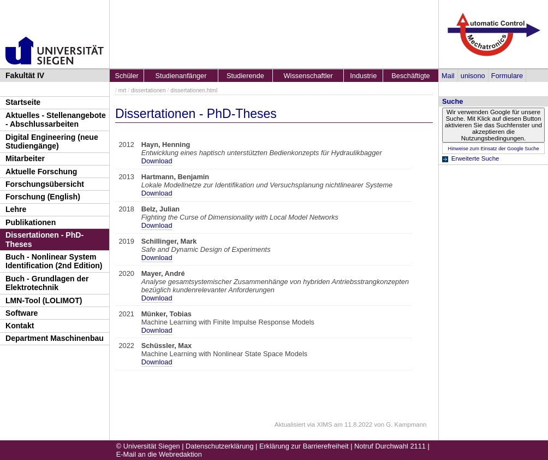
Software (21, 313)
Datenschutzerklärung (219, 446)
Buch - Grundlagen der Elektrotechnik (47, 283)
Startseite (22, 102)
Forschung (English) (42, 196)
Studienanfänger (181, 76)
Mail (448, 76)
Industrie (363, 76)
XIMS (324, 424)
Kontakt (19, 325)
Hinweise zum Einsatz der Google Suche (493, 148)
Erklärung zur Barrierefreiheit (304, 446)
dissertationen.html (193, 90)
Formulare (507, 76)
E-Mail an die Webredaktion (159, 454)
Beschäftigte (410, 76)
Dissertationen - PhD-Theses (44, 240)
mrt (122, 90)
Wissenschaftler (308, 76)
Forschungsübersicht (44, 184)
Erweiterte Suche (475, 158)
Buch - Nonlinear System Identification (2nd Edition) (54, 261)
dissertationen (148, 90)
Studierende (245, 76)
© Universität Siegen (148, 446)
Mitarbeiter (25, 158)
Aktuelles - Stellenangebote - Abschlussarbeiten (55, 120)
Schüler (126, 76)
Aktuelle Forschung (41, 171)
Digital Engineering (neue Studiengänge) (51, 142)
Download (156, 161)
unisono (473, 76)
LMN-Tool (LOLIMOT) (43, 300)
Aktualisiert (290, 424)
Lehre (15, 209)
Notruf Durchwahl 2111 (390, 446)
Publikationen (30, 222)
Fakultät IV (24, 75)
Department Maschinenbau (54, 338)
